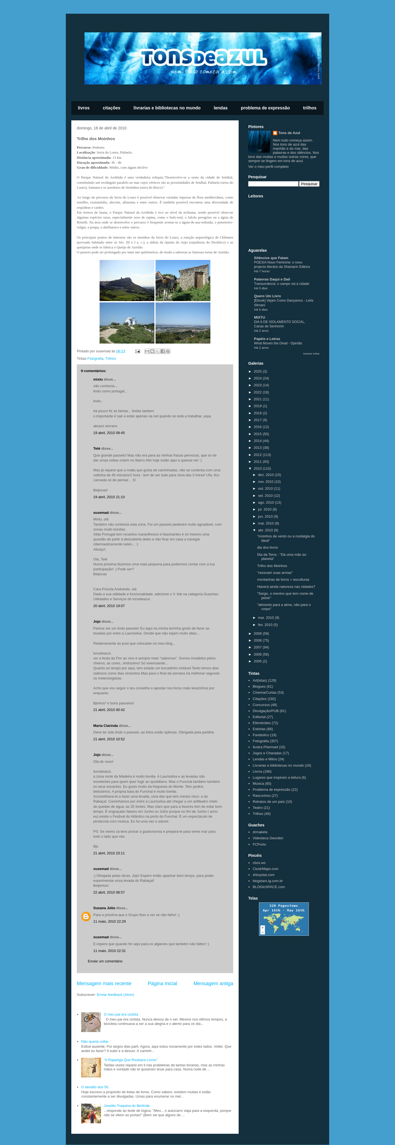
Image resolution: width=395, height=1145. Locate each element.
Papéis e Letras (267, 339)
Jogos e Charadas (267, 753)
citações (111, 108)
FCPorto (259, 844)
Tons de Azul (289, 133)
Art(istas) (260, 680)
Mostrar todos (311, 353)
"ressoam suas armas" (275, 573)
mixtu (98, 379)
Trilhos (110, 358)
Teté (96, 448)
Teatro (258, 808)
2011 (258, 462)
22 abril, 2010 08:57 (109, 892)
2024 (258, 378)
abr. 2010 (266, 530)
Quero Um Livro (267, 296)
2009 (258, 633)
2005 (258, 661)
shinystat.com (263, 875)
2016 (258, 427)
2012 (258, 455)
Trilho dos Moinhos (272, 566)
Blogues (259, 686)
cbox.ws (259, 863)
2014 (258, 441)
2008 (258, 640)
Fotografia (96, 358)
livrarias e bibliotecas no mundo (167, 108)
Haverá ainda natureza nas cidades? (286, 587)
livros (84, 108)
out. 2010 (266, 488)
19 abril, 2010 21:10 (109, 497)
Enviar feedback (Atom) (115, 995)
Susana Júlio (104, 908)
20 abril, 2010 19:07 (109, 606)
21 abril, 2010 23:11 (109, 853)
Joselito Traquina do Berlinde (127, 1106)
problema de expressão (265, 108)
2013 (258, 448)
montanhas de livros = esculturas (283, 579)
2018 (258, 413)
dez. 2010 (266, 475)
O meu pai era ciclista (121, 1014)
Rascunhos (261, 795)
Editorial (259, 717)
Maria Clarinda (105, 726)
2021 (258, 399)
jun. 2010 (266, 516)
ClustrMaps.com (265, 869)
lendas (221, 108)
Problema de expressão (271, 789)
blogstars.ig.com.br (268, 881)
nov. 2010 (266, 482)
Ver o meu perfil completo (268, 167)
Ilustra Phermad (265, 747)
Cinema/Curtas (264, 692)
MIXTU (259, 317)
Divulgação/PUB (266, 711)
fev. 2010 (265, 625)
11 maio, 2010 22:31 (109, 951)
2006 (258, 654)
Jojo (97, 621)
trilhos (310, 108)
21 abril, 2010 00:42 (109, 710)
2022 (258, 392)
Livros (257, 771)
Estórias (259, 729)
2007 (258, 647)
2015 (258, 434)
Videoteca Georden (268, 838)
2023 (258, 385)
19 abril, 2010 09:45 (109, 433)
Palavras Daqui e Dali (272, 279)
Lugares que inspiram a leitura (277, 777)
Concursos (261, 705)
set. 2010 (266, 496)
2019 (258, 406)
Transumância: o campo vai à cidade (281, 284)
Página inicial (162, 983)
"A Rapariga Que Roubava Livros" (130, 1060)
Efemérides (262, 723)
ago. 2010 (266, 502)
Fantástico (261, 735)
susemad (101, 513)
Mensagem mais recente (104, 983)
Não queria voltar (94, 1041)
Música (258, 783)
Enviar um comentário (105, 961)
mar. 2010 (266, 618)
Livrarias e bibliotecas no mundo (278, 765)
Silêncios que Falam (271, 258)
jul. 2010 (265, 509)
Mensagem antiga (213, 983)
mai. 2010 (266, 523)
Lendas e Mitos (265, 759)
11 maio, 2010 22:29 (109, 921)
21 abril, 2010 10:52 (109, 739)
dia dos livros (267, 547)
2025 (258, 371)
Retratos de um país (269, 802)
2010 (258, 468)
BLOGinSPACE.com (269, 887)
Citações (260, 699)
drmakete (260, 832)
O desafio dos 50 (94, 1087)
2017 (258, 420)
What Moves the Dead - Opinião (278, 343)
